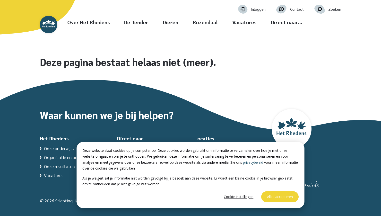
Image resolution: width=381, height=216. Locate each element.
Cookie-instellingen (238, 196)
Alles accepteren (280, 196)
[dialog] (190, 175)
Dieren (197, 22)
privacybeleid (253, 162)
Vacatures (271, 22)
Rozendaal (232, 22)
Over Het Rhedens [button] (115, 22)
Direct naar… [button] (313, 22)
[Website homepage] (60, 30)
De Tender (163, 22)
